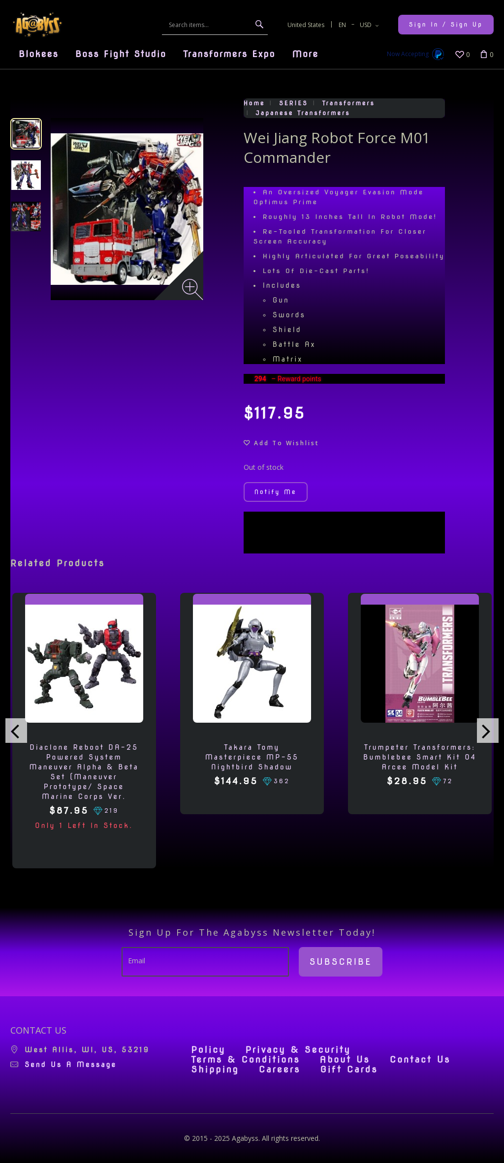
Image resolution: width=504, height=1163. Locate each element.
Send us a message (71, 1065)
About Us (345, 1060)
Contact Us (420, 1060)
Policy (208, 1050)
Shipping (215, 1069)
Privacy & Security (298, 1050)
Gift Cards (349, 1069)
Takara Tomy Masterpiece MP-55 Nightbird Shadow (252, 757)
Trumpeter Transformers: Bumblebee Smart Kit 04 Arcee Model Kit (419, 757)
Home (254, 103)
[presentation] (16, 730)
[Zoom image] (192, 289)
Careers (280, 1069)
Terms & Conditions (245, 1060)
